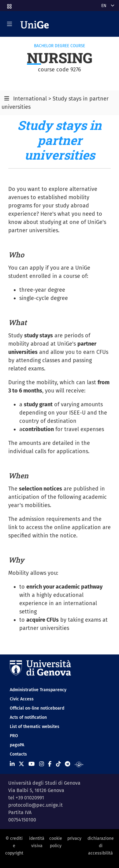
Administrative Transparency (38, 689)
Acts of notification (28, 717)
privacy (74, 838)
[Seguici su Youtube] (31, 764)
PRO (14, 735)
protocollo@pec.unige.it (35, 805)
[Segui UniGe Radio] (79, 764)
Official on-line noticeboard (37, 708)
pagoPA (17, 745)
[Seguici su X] (21, 764)
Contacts (18, 754)
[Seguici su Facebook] (49, 764)
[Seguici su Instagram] (41, 764)
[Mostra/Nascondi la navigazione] (9, 24)
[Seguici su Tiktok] (58, 764)
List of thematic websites (34, 726)
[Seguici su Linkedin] (12, 764)
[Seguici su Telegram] (67, 764)
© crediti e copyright (14, 846)
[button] (9, 4)
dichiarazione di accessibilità (100, 846)
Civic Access (22, 699)
